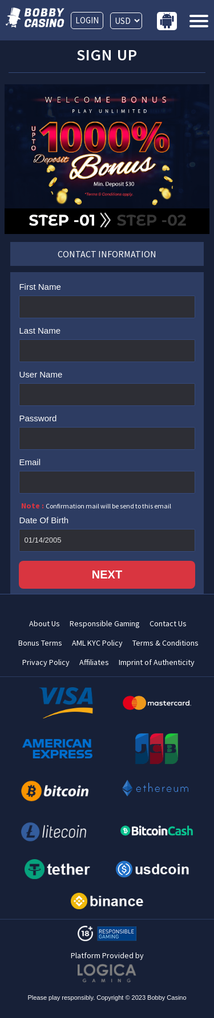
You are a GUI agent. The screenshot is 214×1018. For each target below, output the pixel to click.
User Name (40, 374)
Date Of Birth (43, 520)
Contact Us (168, 624)
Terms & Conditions (165, 643)
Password (37, 418)
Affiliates (94, 662)
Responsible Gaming (105, 624)
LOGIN (87, 20)
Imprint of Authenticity (157, 662)
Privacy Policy (46, 662)
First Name (39, 287)
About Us (44, 624)
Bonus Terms (40, 643)
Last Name (39, 330)
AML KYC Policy (97, 643)
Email (30, 462)
